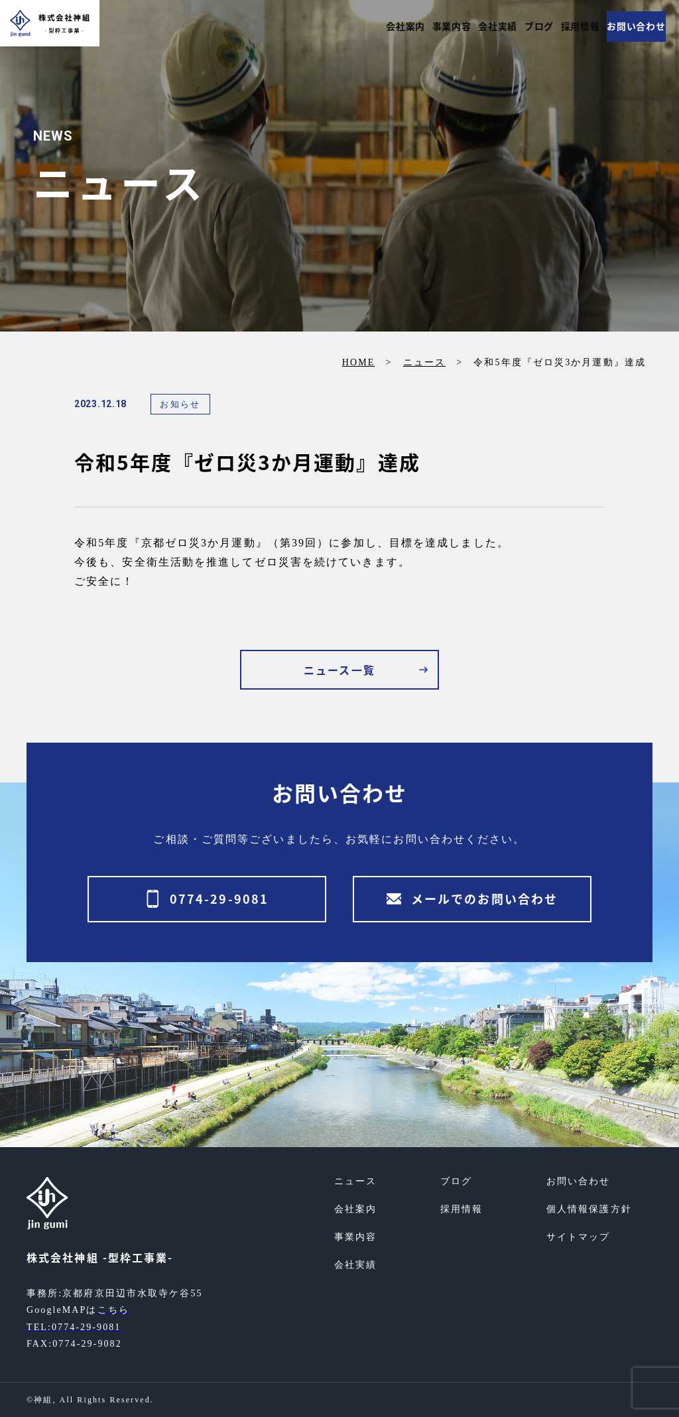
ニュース (424, 362)
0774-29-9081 (219, 899)
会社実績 (471, 26)
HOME (358, 362)
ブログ (520, 26)
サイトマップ (578, 1237)
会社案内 (364, 26)
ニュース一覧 (339, 670)
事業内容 (417, 26)
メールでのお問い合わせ (484, 899)
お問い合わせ (632, 26)
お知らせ (180, 404)
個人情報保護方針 (589, 1209)
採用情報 (569, 26)
